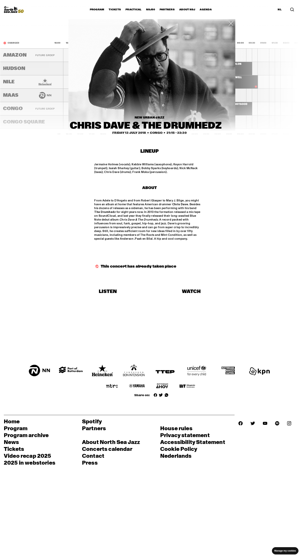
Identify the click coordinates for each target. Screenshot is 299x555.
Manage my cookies (285, 550)
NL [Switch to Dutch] (279, 9)
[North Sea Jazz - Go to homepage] (14, 9)
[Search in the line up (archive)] (292, 9)
